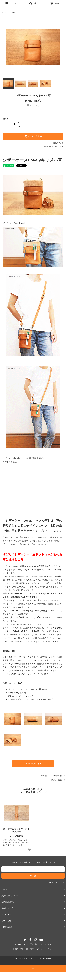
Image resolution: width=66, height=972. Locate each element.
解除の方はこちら (57, 882)
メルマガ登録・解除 (31, 944)
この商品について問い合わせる (53, 776)
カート (55, 3)
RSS (42, 944)
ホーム (3, 13)
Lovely (13, 13)
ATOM (49, 944)
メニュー (11, 3)
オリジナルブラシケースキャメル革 (16, 830)
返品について (58, 143)
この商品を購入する (33, 763)
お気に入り (33, 105)
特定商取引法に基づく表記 (53, 146)
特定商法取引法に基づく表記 (23, 949)
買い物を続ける (58, 780)
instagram (18, 944)
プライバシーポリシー (45, 949)
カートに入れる (33, 136)
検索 (33, 3)
